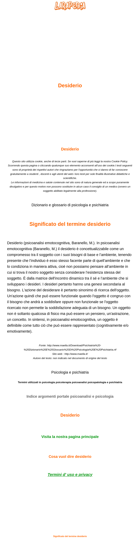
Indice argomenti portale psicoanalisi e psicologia (70, 396)
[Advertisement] (70, 40)
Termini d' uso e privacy (70, 474)
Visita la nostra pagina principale (70, 437)
